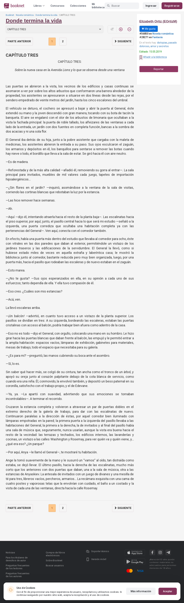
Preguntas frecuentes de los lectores (17, 567)
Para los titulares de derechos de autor (16, 559)
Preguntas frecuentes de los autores (17, 575)
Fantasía (157, 37)
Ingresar (151, 5)
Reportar (159, 69)
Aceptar (167, 591)
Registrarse (172, 5)
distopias (162, 42)
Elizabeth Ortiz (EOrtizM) (158, 21)
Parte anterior (19, 41)
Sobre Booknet (54, 560)
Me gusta (148, 28)
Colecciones (78, 5)
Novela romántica (25, 15)
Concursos (57, 5)
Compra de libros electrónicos (55, 554)
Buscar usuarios (55, 565)
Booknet (10, 15)
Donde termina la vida (46, 15)
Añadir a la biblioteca (155, 57)
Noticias (10, 552)
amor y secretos (159, 46)
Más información (141, 591)
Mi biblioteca (98, 6)
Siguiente (123, 41)
